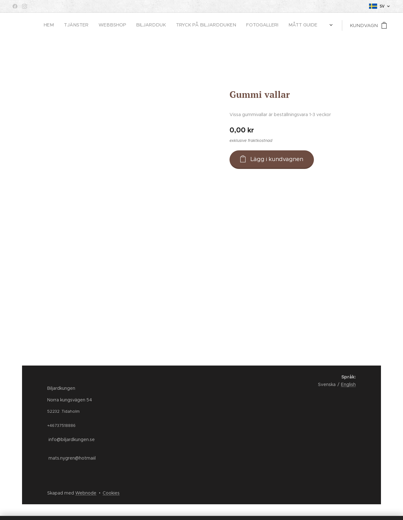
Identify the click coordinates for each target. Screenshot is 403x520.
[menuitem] (221, 25)
